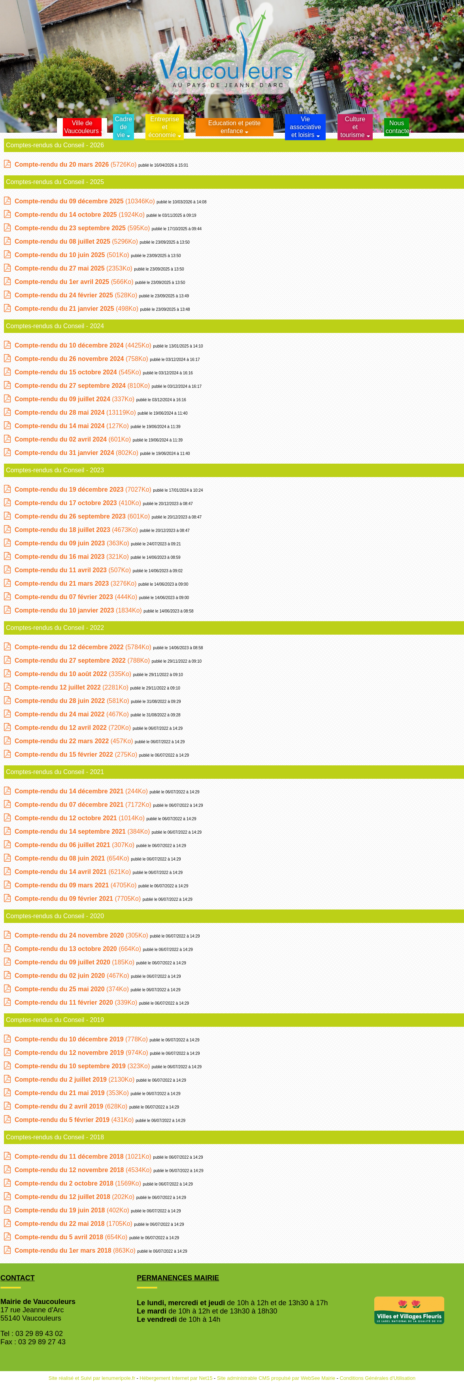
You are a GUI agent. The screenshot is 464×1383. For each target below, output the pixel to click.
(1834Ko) (79, 610)
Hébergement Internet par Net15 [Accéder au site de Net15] (176, 1378)
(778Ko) (82, 1039)
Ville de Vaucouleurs (81, 127)
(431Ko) (75, 1119)
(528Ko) (77, 295)
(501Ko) (73, 255)
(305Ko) (82, 935)
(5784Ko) (84, 647)
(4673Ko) (77, 529)
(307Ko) (75, 845)
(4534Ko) (84, 1170)
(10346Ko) (86, 201)
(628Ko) (72, 1106)
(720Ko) (74, 727)
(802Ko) (77, 452)
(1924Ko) (80, 214)
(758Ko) (82, 358)
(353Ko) (72, 1093)
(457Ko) (75, 741)
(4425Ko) (84, 345)
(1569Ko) (79, 1183)
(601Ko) (74, 439)
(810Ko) (83, 385)
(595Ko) (83, 228)
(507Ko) (74, 570)
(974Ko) (82, 1052)
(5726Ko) (76, 164)
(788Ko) (83, 660)
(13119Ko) (76, 412)
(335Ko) (74, 674)
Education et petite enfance (234, 127)
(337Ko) (75, 399)
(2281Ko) (72, 687)
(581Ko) (73, 700)
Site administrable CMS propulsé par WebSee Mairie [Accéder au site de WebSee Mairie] (276, 1378)
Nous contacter (397, 127)
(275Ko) (77, 754)
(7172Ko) (84, 804)
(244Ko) (82, 791)
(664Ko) (79, 948)
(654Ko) (73, 858)
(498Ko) (77, 308)
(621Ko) (74, 871)
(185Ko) (75, 962)
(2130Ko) (75, 1079)
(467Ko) (72, 714)
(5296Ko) (77, 241)
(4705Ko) (76, 885)
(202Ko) (75, 1196)
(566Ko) (75, 281)
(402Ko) (73, 1210)
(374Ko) (72, 989)
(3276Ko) (76, 583)
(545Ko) (79, 372)
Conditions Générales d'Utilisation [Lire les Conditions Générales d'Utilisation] (378, 1378)
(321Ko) (72, 556)
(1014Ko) (80, 818)
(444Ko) (77, 597)
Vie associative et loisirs (305, 127)
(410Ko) (79, 503)
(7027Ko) (84, 489)
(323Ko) (83, 1066)
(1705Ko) (74, 1223)
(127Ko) (72, 426)
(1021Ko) (84, 1156)
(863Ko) (76, 1250)
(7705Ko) (79, 898)
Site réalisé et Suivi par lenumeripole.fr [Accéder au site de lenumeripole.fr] (92, 1378)
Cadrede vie (123, 127)
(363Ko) (73, 543)
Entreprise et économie (163, 127)
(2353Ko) (74, 268)
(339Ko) (77, 1002)
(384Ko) (83, 831)
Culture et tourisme (352, 127)
